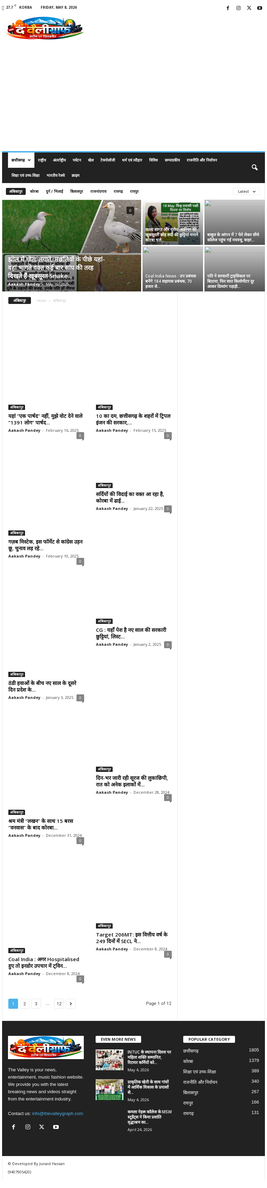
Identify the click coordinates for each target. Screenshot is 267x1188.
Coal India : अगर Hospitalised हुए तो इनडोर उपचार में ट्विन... (43, 970)
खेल (91, 160)
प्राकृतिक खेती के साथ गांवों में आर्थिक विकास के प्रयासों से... (148, 1095)
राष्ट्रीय (42, 160)
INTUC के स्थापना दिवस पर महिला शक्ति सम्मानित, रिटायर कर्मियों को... (149, 1065)
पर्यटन (77, 160)
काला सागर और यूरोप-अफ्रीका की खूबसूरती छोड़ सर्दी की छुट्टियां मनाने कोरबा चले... (171, 234)
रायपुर (134, 191)
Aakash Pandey (24, 284)
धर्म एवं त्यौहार (132, 160)
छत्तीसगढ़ (21, 160)
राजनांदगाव (98, 191)
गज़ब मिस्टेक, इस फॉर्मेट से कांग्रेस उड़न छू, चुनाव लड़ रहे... (45, 545)
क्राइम (76, 175)
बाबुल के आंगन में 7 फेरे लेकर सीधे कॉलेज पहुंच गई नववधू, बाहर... (233, 237)
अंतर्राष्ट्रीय (59, 160)
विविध (153, 160)
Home (41, 300)
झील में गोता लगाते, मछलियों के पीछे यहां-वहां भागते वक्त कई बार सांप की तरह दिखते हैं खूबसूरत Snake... (56, 267)
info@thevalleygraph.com (57, 1121)
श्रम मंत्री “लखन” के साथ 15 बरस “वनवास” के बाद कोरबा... (40, 832)
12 (59, 1012)
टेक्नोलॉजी (107, 160)
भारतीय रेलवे (56, 175)
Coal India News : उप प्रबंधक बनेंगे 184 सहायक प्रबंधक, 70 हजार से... (170, 281)
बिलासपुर (76, 191)
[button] (254, 167)
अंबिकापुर (16, 191)
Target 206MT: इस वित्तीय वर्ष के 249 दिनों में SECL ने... (132, 946)
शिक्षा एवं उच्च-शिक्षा (25, 175)
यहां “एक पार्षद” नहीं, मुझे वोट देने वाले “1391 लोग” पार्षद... (45, 419)
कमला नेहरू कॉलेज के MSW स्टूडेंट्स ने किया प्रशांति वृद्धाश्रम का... (150, 1125)
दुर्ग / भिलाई (54, 191)
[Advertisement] (133, 99)
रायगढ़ (118, 191)
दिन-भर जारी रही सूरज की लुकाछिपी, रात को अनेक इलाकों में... (132, 789)
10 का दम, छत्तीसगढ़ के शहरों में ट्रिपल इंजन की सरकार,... (133, 419)
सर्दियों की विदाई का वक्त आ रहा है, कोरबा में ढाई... (130, 553)
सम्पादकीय (172, 160)
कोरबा (34, 191)
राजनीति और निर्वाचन (202, 160)
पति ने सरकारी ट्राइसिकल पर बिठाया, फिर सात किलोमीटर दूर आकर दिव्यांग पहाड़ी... (230, 281)
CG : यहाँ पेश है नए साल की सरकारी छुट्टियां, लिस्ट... (131, 641)
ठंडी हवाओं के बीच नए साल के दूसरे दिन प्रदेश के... (42, 694)
